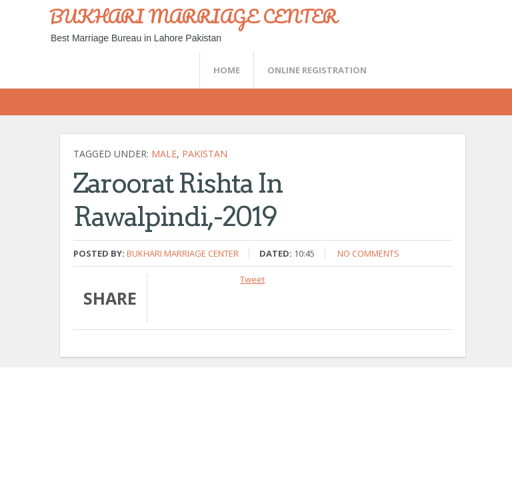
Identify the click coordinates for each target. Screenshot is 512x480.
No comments (368, 253)
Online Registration (317, 70)
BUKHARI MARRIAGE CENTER (193, 16)
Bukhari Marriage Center (183, 253)
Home (226, 70)
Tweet (252, 279)
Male (164, 153)
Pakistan (204, 153)
